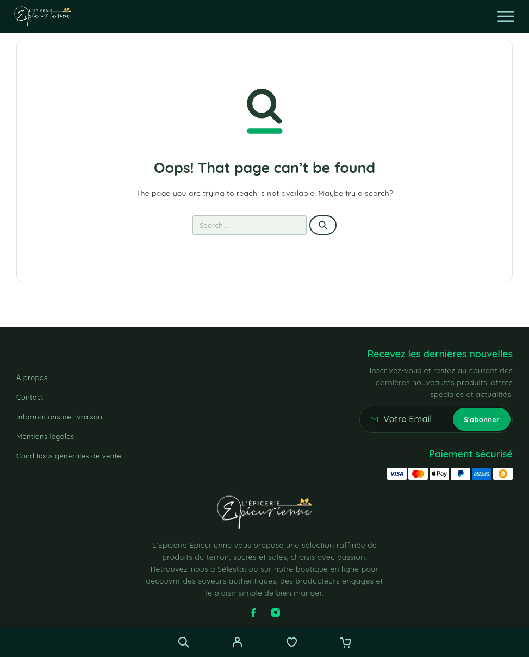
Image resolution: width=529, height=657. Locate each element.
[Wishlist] (291, 643)
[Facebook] (253, 612)
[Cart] (345, 643)
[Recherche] (183, 642)
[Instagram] (276, 612)
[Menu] (505, 16)
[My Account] (237, 643)
